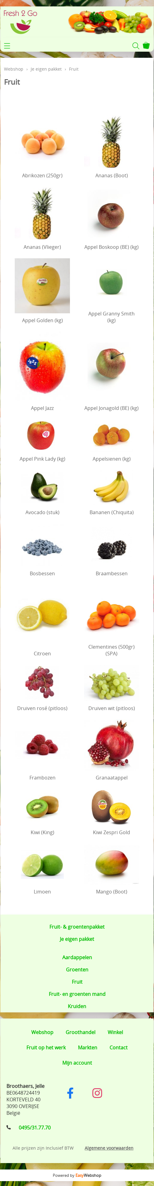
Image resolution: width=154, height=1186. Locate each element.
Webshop (13, 69)
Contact (119, 1047)
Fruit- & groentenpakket (77, 926)
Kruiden (77, 1006)
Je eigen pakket (77, 939)
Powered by (77, 1175)
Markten (87, 1047)
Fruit (77, 981)
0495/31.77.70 (35, 1127)
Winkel (115, 1032)
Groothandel (80, 1032)
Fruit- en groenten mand (77, 994)
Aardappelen (77, 957)
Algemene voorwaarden (109, 1148)
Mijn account (77, 1062)
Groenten (77, 969)
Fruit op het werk (46, 1047)
